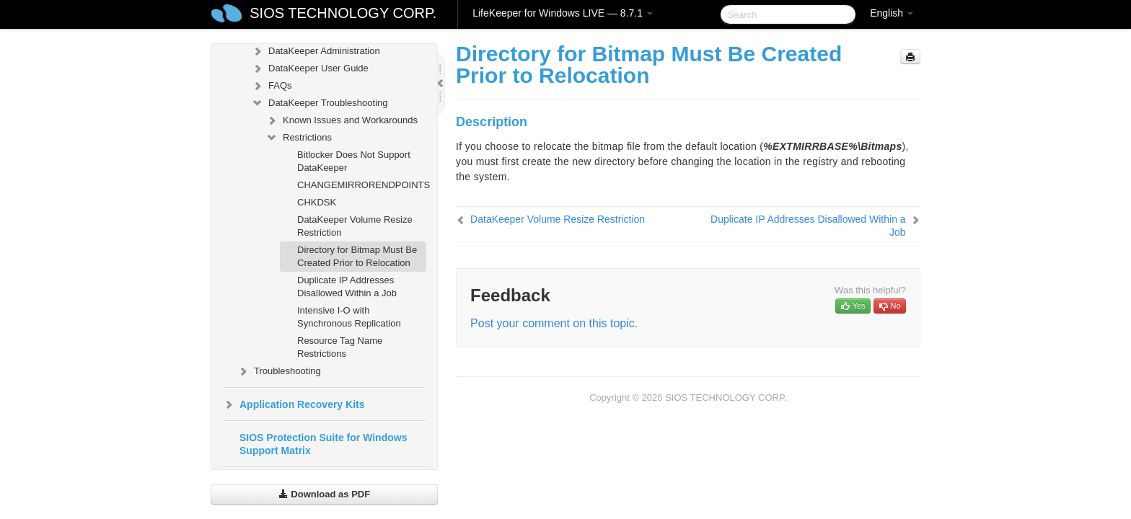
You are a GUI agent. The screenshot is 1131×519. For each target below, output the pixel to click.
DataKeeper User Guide (310, 68)
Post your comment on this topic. (554, 323)
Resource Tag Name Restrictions (339, 347)
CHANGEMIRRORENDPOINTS (361, 184)
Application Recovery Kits (293, 404)
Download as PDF (324, 494)
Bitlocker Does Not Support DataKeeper (353, 161)
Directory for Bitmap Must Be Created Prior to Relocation (357, 256)
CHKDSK (316, 202)
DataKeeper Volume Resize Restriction (355, 226)
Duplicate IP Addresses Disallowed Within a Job (347, 286)
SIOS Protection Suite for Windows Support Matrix (323, 444)
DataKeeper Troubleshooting (319, 103)
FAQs (271, 85)
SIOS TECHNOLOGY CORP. (343, 13)
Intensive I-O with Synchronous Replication (349, 317)
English (891, 13)
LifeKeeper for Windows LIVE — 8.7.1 (562, 13)
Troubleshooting (279, 371)
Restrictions (298, 137)
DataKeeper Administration (315, 51)
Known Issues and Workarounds (341, 120)
